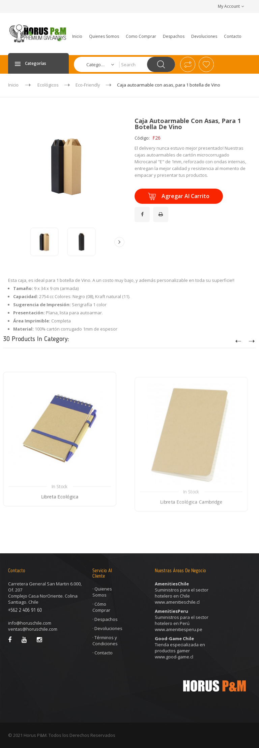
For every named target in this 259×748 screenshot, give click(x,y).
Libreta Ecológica (60, 523)
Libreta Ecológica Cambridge (191, 531)
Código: (142, 138)
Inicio (13, 85)
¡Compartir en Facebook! (143, 210)
